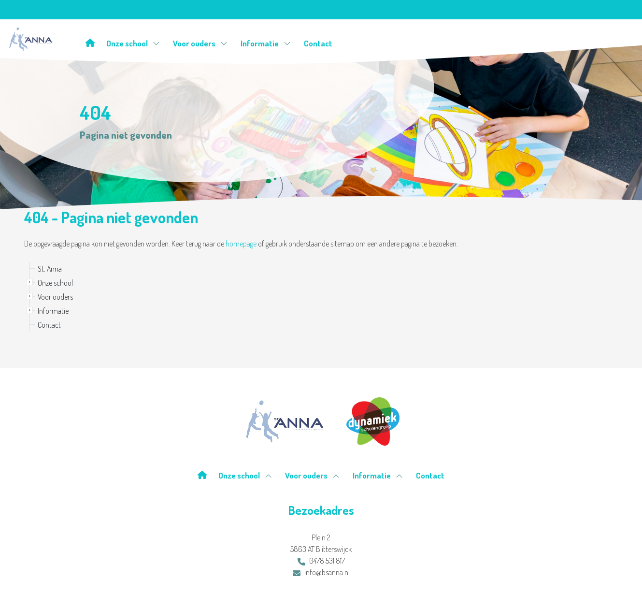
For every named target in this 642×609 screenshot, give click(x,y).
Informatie (266, 43)
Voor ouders (200, 43)
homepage (241, 243)
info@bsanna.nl (321, 572)
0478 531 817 (321, 561)
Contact (318, 43)
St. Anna (50, 269)
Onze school (133, 43)
